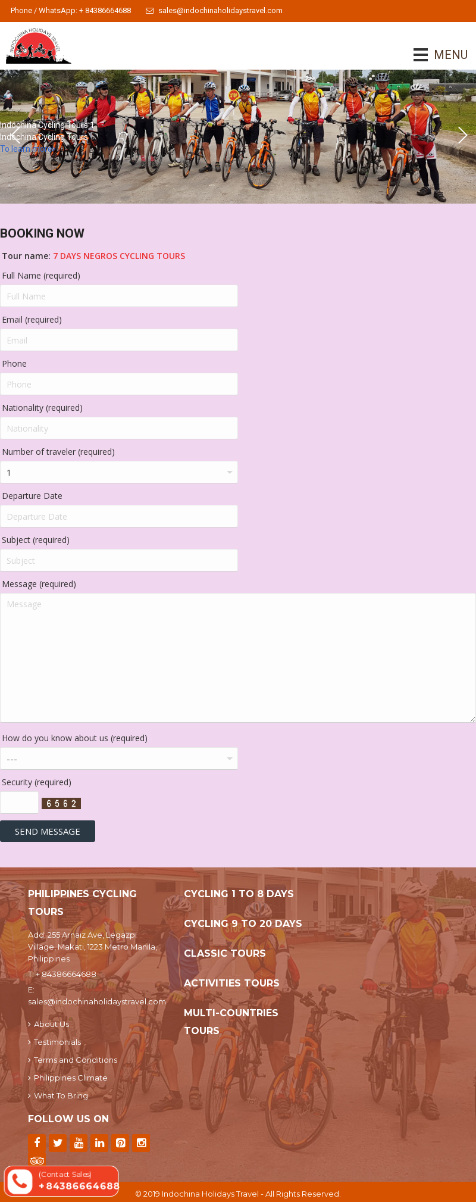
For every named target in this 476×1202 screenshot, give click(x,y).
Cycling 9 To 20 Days (243, 923)
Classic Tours (225, 953)
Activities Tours (232, 983)
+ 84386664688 (66, 974)
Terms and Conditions (72, 1059)
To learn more (27, 149)
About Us (48, 1024)
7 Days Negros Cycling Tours (119, 255)
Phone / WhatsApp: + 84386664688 (71, 10)
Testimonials (54, 1042)
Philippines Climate (68, 1077)
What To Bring (58, 1095)
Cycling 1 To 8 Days (239, 894)
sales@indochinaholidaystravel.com (214, 10)
